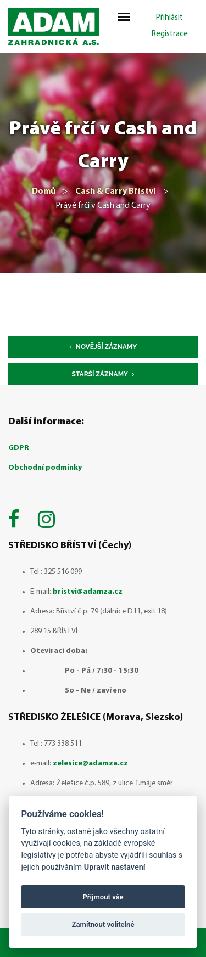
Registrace (170, 34)
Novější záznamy (103, 347)
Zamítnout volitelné (103, 924)
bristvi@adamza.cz (88, 592)
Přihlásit (169, 18)
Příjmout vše (102, 897)
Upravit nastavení (115, 867)
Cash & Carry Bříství (115, 191)
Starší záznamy (103, 374)
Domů (43, 191)
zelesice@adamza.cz (90, 763)
